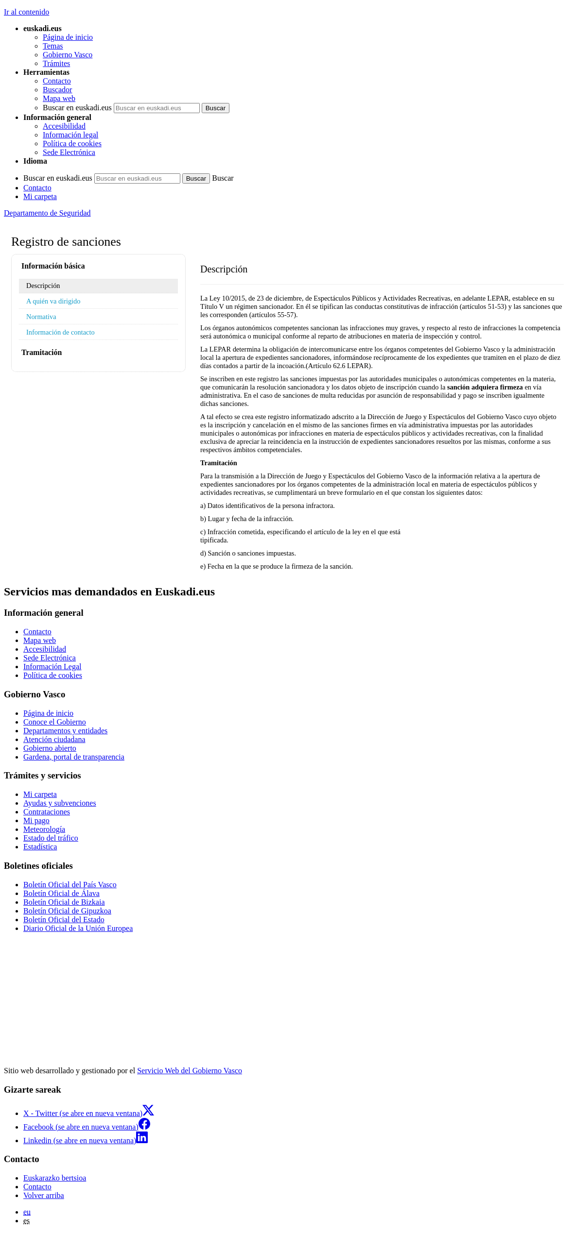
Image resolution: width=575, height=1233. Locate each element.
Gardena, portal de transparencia (73, 757)
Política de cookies (72, 143)
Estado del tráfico (50, 838)
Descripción (43, 285)
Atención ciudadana (54, 739)
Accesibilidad (64, 126)
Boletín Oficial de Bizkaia (64, 902)
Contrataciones (46, 812)
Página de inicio (68, 37)
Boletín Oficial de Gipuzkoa (67, 911)
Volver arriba (43, 1195)
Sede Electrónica (69, 152)
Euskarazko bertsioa (54, 1178)
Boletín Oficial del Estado (64, 919)
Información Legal (52, 666)
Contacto (57, 81)
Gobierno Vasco (67, 55)
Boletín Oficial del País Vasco (70, 884)
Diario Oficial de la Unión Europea (78, 928)
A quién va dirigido (53, 301)
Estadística (40, 847)
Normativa (41, 317)
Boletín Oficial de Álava (61, 893)
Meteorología (44, 829)
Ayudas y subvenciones (59, 803)
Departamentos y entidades (65, 730)
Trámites (56, 63)
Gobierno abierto (49, 748)
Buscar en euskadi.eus (77, 107)
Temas (53, 46)
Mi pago (36, 820)
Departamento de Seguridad (47, 213)
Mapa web (59, 98)
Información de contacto (60, 332)
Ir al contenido (26, 12)
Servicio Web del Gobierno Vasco (189, 1070)
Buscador (57, 89)
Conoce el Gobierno (54, 722)
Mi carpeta (40, 196)
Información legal (70, 135)
